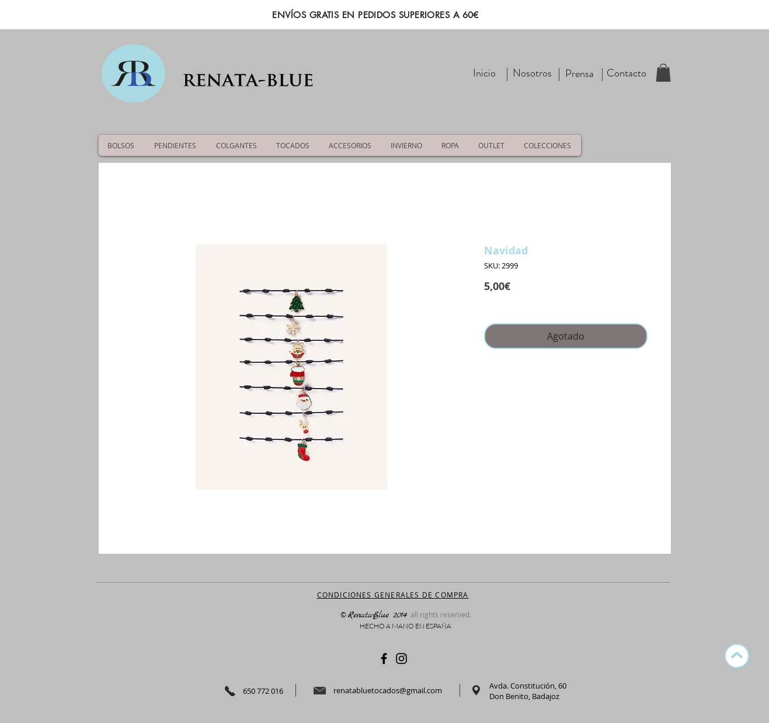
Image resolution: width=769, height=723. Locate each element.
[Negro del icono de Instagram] (401, 658)
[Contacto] (626, 73)
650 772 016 (263, 691)
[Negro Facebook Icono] (384, 658)
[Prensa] (580, 74)
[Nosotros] (532, 73)
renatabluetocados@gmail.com (387, 690)
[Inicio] (485, 73)
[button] (663, 73)
